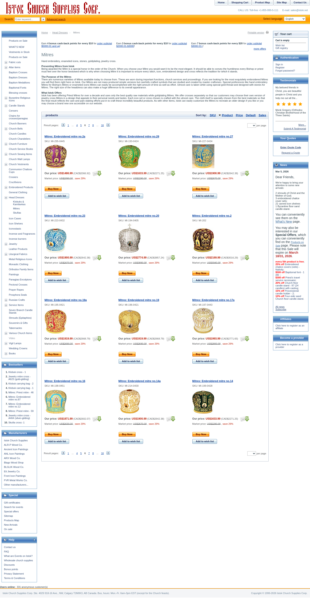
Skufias (17, 212)
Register (280, 67)
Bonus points (11, 569)
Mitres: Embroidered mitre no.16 (65, 381)
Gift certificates (12, 502)
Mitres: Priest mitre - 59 (21, 411)
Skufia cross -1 (16, 422)
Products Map (11, 520)
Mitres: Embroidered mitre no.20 (138, 215)
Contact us (10, 547)
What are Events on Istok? (18, 556)
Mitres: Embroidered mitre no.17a (213, 300)
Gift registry (281, 48)
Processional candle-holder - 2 (287, 292)
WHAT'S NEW (16, 47)
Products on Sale (18, 40)
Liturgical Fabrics (18, 254)
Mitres (16, 208)
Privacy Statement (14, 573)
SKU (213, 115)
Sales (262, 115)
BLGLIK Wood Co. (14, 467)
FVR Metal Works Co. (15, 480)
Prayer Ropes (16, 289)
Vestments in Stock (19, 52)
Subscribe (280, 309)
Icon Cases (15, 218)
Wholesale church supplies (18, 560)
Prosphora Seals (18, 294)
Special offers (11, 511)
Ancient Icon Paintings (16, 449)
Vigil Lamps (15, 343)
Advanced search (56, 19)
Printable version (256, 32)
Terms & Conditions (14, 578)
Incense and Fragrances (22, 233)
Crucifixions (15, 182)
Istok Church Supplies (16, 440)
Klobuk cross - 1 (17, 372)
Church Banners (18, 123)
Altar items (14, 67)
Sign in (279, 64)
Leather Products (18, 249)
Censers (13, 110)
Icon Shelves (16, 223)
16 (102, 125)
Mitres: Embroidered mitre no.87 (19, 398)
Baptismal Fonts (17, 87)
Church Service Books (21, 149)
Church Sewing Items (20, 154)
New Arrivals (10, 524)
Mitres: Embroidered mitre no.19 (138, 300)
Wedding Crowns (18, 348)
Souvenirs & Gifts (18, 323)
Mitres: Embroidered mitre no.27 (212, 136)
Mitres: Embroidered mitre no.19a (66, 300)
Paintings (14, 274)
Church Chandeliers (19, 138)
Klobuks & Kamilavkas (19, 203)
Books (12, 353)
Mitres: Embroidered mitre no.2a (65, 136)
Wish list (280, 45)
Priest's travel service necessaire (287, 279)
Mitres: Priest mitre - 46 (21, 392)
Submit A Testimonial (295, 128)
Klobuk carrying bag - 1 (20, 388)
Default (251, 115)
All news (280, 306)
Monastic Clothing (18, 264)
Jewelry (13, 244)
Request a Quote (290, 152)
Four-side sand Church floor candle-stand (289, 297)
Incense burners (17, 238)
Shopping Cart (239, 2)
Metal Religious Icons (20, 259)
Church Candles (17, 133)
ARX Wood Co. (12, 458)
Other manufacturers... (16, 484)
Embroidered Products (21, 187)
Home (44, 32)
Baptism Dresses (18, 77)
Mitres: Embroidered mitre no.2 (211, 215)
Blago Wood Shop (13, 462)
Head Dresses (60, 32)
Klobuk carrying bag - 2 (20, 383)
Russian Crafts (17, 300)
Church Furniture (18, 144)
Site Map (282, 2)
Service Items (16, 305)
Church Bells (16, 128)
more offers (260, 48)
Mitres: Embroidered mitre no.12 (19, 405)
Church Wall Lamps (19, 159)
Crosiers (13, 177)
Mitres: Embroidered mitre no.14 (212, 381)
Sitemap (8, 516)
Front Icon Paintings (15, 476)
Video (12, 338)
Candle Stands (17, 105)
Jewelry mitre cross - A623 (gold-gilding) (19, 377)
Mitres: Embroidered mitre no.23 (65, 215)
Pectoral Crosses (18, 284)
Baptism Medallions (19, 82)
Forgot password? (285, 70)
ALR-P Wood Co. (13, 445)
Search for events (13, 507)
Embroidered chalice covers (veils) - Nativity (287, 267)
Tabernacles (15, 328)
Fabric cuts (15, 62)
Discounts (9, 564)
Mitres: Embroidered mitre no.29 (138, 136)
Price (239, 115)
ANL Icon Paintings (14, 453)
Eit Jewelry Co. (12, 471)
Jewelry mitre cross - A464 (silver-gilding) (19, 416)
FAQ (6, 551)
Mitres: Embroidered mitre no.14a (139, 381)
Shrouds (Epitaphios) (20, 317)
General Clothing (18, 192)
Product (227, 115)
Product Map (262, 2)
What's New (283, 221)
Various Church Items (20, 333)
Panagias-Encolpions (20, 279)
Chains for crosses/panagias (18, 117)
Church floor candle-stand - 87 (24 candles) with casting (286, 285)
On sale (8, 529)
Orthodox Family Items (21, 269)
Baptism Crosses (18, 72)
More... (302, 124)
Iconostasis (15, 228)
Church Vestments (19, 164)
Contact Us (300, 2)
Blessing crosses (18, 92)
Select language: (284, 18)
